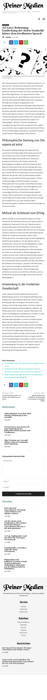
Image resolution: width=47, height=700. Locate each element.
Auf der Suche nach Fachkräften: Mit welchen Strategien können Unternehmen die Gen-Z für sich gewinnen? (15, 524)
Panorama (5, 25)
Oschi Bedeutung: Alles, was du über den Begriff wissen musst (11, 397)
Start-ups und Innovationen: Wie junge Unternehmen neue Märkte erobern (15, 511)
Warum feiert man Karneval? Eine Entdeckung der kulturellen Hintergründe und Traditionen (17, 430)
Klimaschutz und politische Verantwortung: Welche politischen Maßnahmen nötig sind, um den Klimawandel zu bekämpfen (15, 564)
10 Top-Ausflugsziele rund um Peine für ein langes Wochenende (15, 538)
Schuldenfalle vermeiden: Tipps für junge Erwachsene (15, 550)
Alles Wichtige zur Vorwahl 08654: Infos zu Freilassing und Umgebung (16, 442)
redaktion (8, 37)
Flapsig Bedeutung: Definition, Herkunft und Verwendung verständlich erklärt (36, 398)
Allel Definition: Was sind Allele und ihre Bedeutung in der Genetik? (17, 415)
